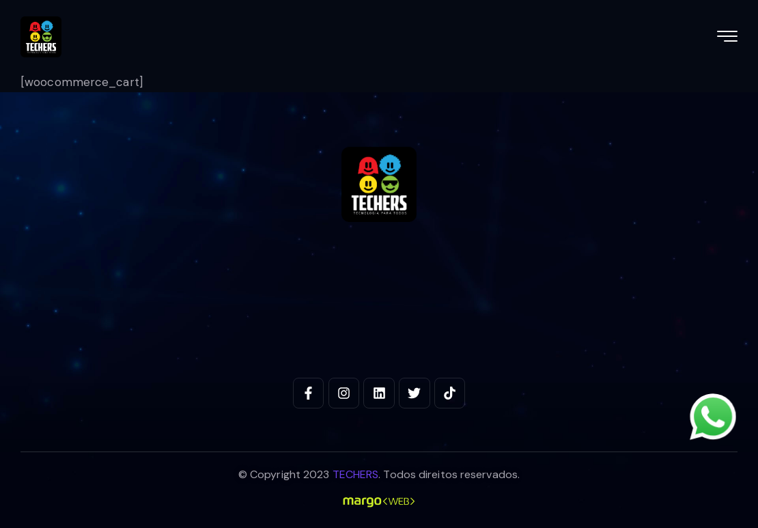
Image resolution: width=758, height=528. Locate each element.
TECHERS (356, 474)
